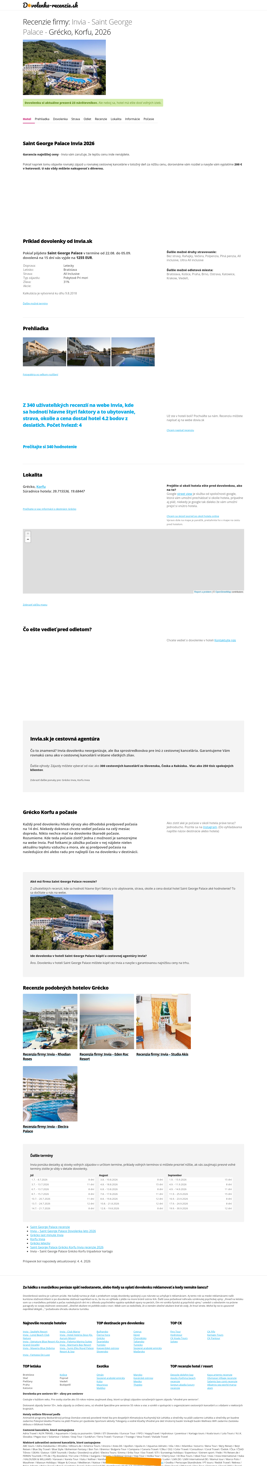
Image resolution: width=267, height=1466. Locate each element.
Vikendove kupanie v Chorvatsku (84, 1428)
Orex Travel (156, 1390)
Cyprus (137, 1259)
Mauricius (102, 1312)
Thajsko (138, 1312)
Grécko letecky (40, 1171)
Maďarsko (139, 1279)
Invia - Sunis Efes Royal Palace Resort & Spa (77, 1277)
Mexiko (138, 1309)
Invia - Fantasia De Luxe (36, 1282)
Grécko (101, 1266)
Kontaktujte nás (225, 640)
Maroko (138, 1302)
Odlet (87, 119)
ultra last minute (78, 1458)
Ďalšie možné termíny (35, 303)
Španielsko (103, 1269)
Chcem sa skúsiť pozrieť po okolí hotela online (193, 516)
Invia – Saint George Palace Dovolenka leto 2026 (63, 1159)
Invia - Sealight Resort (35, 1259)
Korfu (41, 486)
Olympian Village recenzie (222, 1305)
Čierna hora (103, 1262)
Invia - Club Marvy (70, 1259)
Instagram (210, 827)
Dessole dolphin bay (181, 1302)
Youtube (185, 1455)
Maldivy (101, 1315)
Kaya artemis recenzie (219, 1302)
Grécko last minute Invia (46, 1163)
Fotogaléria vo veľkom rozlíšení (40, 374)
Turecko (138, 1272)
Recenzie (101, 119)
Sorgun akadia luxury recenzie (182, 1314)
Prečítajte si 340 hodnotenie (50, 447)
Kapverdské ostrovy (108, 1275)
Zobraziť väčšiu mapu (35, 604)
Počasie (149, 119)
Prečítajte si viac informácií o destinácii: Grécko (49, 509)
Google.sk (121, 1455)
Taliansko (139, 1269)
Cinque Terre (167, 1458)
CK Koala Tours (179, 1266)
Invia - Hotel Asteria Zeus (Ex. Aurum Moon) (76, 1264)
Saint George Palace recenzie (50, 1155)
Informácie (132, 119)
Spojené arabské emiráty (148, 1275)
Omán (100, 1302)
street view (184, 494)
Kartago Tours (215, 1262)
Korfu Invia (83, 780)
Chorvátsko (140, 1266)
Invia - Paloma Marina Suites (76, 1269)
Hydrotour (176, 1262)
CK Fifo (211, 1259)
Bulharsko (102, 1259)
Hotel (27, 119)
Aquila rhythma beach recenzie (182, 1307)
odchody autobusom (219, 1425)
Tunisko (101, 1272)
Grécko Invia (69, 780)
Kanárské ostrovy (143, 1305)
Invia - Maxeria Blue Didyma (39, 1275)
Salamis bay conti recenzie (222, 1309)
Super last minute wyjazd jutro (49, 1458)
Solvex (174, 1269)
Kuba (100, 1309)
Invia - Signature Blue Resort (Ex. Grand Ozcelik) (41, 1271)
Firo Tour (175, 1259)
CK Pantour (213, 1266)
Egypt (137, 1262)
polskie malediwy (98, 1458)
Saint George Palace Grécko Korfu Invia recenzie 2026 (66, 1175)
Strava (75, 119)
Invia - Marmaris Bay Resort (75, 1272)
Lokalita (116, 119)
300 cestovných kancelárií (119, 766)
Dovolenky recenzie (62, 1449)
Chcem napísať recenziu (180, 430)
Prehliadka (42, 119)
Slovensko (102, 1279)
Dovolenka (60, 119)
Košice (63, 1302)
